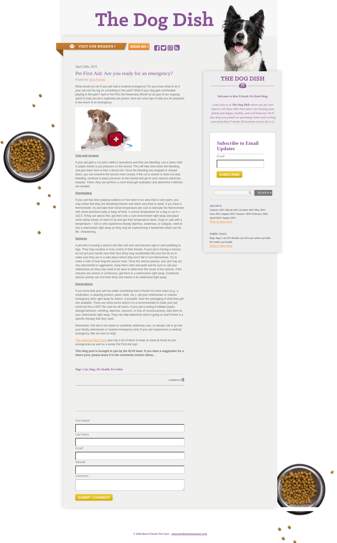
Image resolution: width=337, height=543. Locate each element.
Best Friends (97, 79)
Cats (85, 369)
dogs (218, 237)
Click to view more (220, 221)
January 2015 (216, 209)
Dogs (92, 369)
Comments (174, 380)
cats (242, 237)
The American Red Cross (91, 340)
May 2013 (260, 209)
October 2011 (246, 209)
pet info (266, 237)
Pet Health (103, 369)
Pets (247, 237)
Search (263, 193)
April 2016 (215, 217)
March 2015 (231, 209)
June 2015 (214, 213)
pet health (226, 241)
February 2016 (260, 213)
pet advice (255, 237)
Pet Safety (117, 369)
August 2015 (228, 213)
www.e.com (189, 533)
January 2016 (243, 213)
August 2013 (229, 217)
